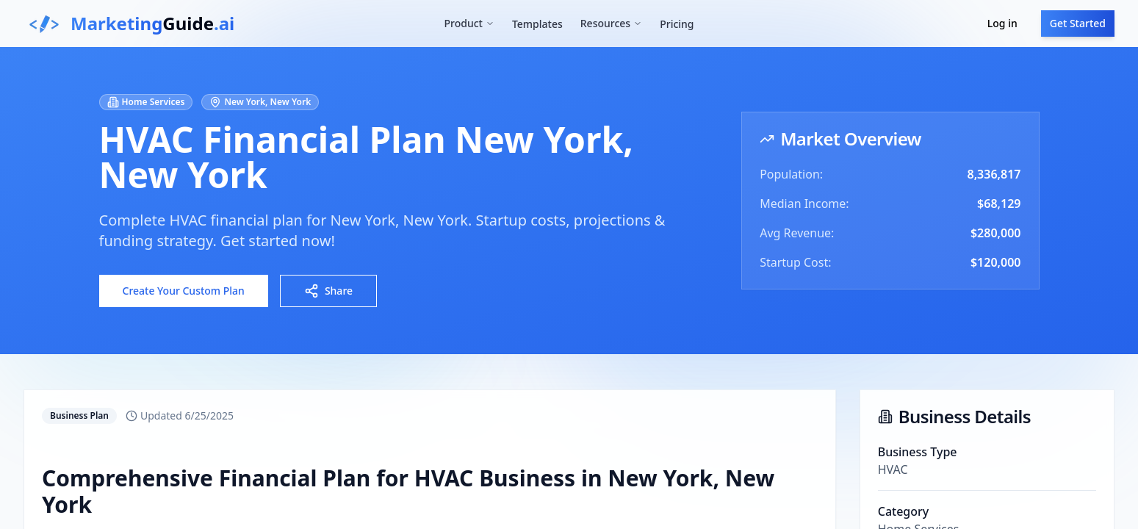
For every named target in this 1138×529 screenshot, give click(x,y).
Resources (611, 23)
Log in (1002, 23)
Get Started (1078, 23)
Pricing (677, 24)
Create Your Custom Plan (184, 291)
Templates (537, 24)
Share (328, 291)
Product (469, 23)
